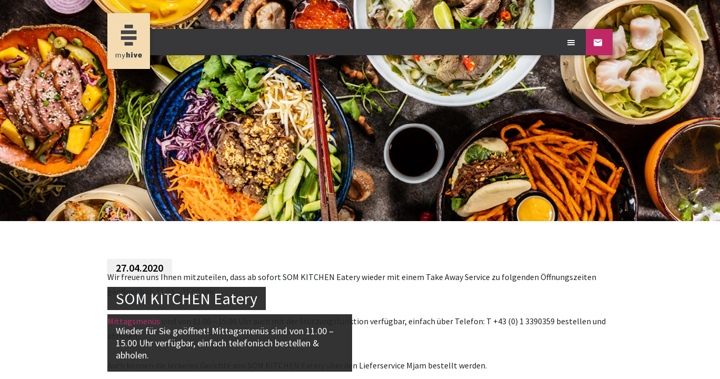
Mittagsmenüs (133, 321)
